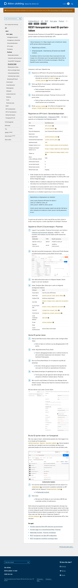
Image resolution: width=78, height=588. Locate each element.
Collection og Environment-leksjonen (42, 232)
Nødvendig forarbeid (43, 492)
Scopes (43, 178)
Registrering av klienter (39, 47)
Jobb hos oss (8, 574)
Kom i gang (53, 21)
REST (46, 21)
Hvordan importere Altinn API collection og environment (46, 526)
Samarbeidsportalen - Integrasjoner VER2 (47, 117)
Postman (61, 21)
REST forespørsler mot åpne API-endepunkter (43, 535)
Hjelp (38, 580)
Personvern (48, 579)
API (42, 21)
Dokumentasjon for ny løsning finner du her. (61, 10)
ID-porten (43, 23)
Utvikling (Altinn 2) (33, 21)
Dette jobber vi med (10, 571)
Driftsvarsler (40, 579)
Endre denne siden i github (66, 546)
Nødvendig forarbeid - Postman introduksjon (43, 532)
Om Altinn (7, 567)
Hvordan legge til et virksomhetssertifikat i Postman (45, 529)
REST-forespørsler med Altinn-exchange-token (44, 538)
